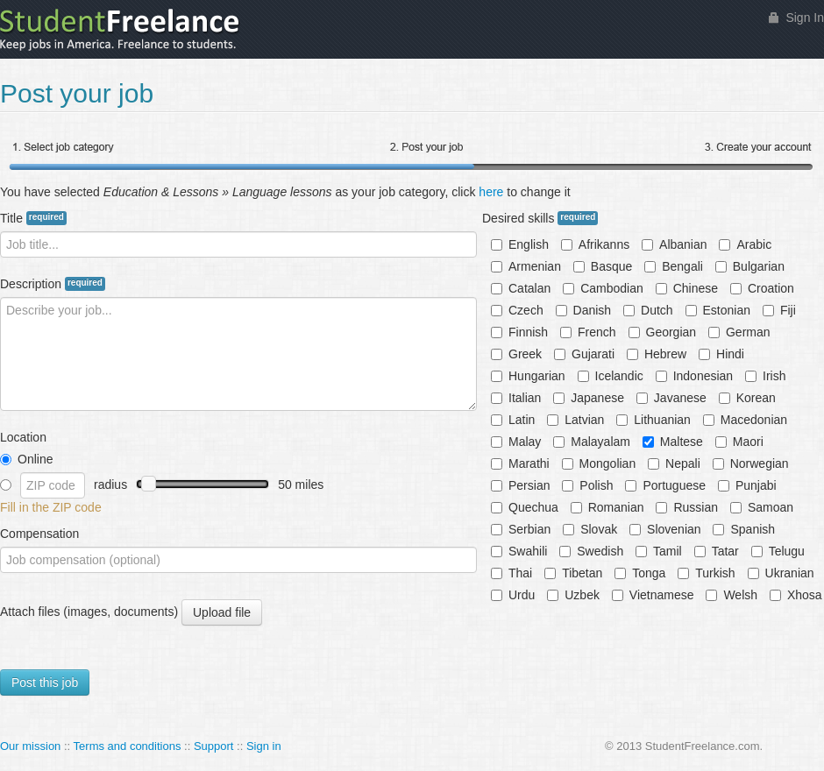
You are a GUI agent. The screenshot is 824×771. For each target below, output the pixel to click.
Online (26, 459)
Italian (516, 398)
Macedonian (745, 420)
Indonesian (695, 376)
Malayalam (591, 442)
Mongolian (599, 463)
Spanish (744, 529)
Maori (739, 442)
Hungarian (528, 376)
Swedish (591, 551)
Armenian (526, 266)
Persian (520, 485)
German (739, 332)
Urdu (513, 595)
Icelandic (610, 376)
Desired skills (540, 218)
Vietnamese (653, 595)
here (491, 192)
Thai (511, 573)
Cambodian (603, 288)
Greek (516, 354)
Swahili (519, 551)
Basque (602, 266)
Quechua (524, 507)
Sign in (263, 746)
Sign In (804, 18)
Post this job (44, 683)
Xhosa (796, 595)
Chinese (687, 288)
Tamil (659, 551)
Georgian (663, 332)
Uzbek (573, 595)
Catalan (521, 288)
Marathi (520, 463)
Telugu (778, 551)
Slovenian (665, 529)
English (520, 244)
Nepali (674, 463)
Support (214, 746)
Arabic (745, 244)
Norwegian (751, 463)
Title (33, 218)
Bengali (673, 266)
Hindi (721, 354)
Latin (513, 420)
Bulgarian (750, 266)
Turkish (706, 573)
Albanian (674, 244)
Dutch (648, 310)
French (588, 332)
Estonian (717, 310)
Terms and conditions (127, 746)
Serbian (521, 529)
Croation (762, 288)
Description (52, 284)
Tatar (716, 551)
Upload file (221, 613)
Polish (587, 485)
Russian (687, 507)
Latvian (575, 420)
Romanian (607, 507)
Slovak (590, 529)
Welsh (731, 595)
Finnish (519, 332)
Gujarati (584, 354)
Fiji (779, 310)
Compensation (39, 534)
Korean (747, 398)
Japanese (588, 398)
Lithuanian (653, 420)
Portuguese (665, 485)
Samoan (761, 507)
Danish (584, 310)
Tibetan (573, 573)
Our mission (30, 746)
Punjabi (747, 485)
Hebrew (656, 354)
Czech (517, 310)
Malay (516, 442)
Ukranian (781, 573)
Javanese (671, 398)
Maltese (673, 442)
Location (23, 437)
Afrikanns (595, 244)
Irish (765, 376)
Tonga (639, 573)
